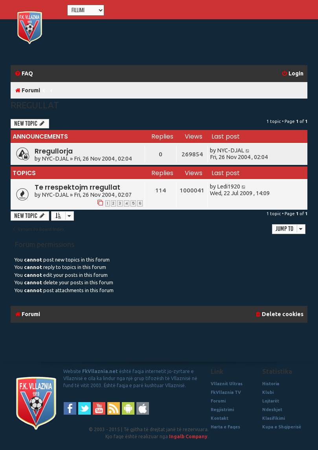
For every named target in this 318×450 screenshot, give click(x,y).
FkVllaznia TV (226, 392)
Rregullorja (54, 151)
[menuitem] (24, 74)
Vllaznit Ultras (227, 383)
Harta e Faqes (225, 426)
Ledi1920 (228, 186)
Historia (270, 383)
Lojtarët (270, 401)
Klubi (268, 392)
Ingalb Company (188, 436)
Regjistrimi (222, 409)
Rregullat (35, 105)
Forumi (218, 401)
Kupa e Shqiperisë (281, 426)
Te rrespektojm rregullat (77, 187)
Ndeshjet (272, 409)
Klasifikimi (273, 418)
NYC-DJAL (55, 158)
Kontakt (219, 418)
